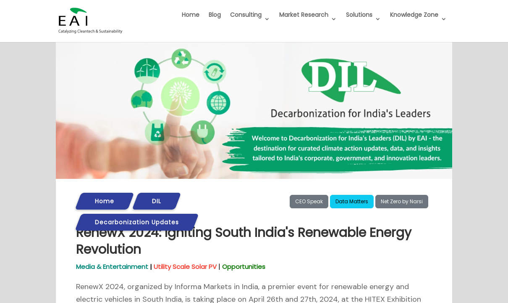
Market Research (303, 15)
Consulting (246, 15)
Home (190, 15)
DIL (156, 201)
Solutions (359, 15)
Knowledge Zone (414, 15)
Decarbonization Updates (137, 222)
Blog (215, 15)
